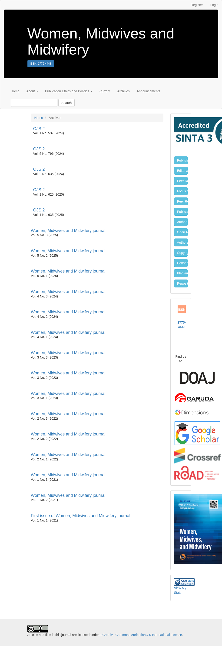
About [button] (32, 91)
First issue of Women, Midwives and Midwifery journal (80, 515)
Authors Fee (182, 242)
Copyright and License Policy (182, 253)
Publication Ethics (182, 212)
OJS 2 (39, 128)
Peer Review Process (182, 201)
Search (66, 103)
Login (214, 5)
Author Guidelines (182, 222)
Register (197, 5)
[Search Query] (34, 103)
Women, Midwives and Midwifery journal (68, 230)
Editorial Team (182, 171)
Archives (123, 91)
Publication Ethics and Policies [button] (69, 91)
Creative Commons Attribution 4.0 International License (142, 635)
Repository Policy (182, 283)
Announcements (148, 91)
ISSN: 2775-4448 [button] (40, 63)
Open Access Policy (182, 232)
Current (104, 91)
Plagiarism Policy (182, 273)
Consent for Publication (182, 263)
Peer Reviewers (182, 181)
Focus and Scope (182, 191)
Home (15, 91)
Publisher (182, 160)
